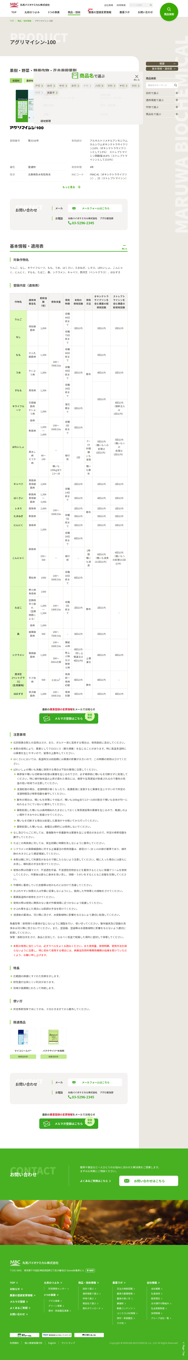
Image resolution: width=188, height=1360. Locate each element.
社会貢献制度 (158, 1310)
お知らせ (15, 1291)
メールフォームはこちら (96, 210)
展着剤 (120, 1306)
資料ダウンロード (92, 1310)
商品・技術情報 (24, 20)
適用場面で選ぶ (155, 100)
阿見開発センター (57, 1291)
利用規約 (14, 1345)
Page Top (183, 1350)
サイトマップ (68, 1345)
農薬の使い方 (123, 1301)
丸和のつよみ (32, 12)
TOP (13, 12)
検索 (175, 86)
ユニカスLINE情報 (126, 1315)
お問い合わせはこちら (149, 1183)
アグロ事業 (53, 1303)
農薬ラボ (118, 1285)
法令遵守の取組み (160, 1306)
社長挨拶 (155, 1296)
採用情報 (121, 5)
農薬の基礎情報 (125, 1296)
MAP (91, 1273)
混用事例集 (77, 118)
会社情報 (108, 5)
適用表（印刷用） (97, 118)
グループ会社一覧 (160, 1320)
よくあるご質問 (18, 1310)
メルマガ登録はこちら (69, 721)
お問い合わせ (145, 12)
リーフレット (59, 118)
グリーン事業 (55, 1308)
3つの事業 (54, 12)
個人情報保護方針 (34, 1345)
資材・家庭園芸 (125, 1320)
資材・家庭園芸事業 (58, 1313)
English (52, 1345)
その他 (120, 1325)
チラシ (69, 111)
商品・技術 (74, 12)
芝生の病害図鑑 (125, 1291)
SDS (55, 111)
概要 (162, 63)
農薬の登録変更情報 (21, 1298)
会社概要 (155, 1291)
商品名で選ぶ (153, 114)
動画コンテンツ (125, 1310)
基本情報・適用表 (156, 69)
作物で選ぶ (152, 107)
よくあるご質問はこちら (94, 1183)
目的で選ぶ (152, 93)
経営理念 (155, 1301)
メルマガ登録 (17, 1304)
